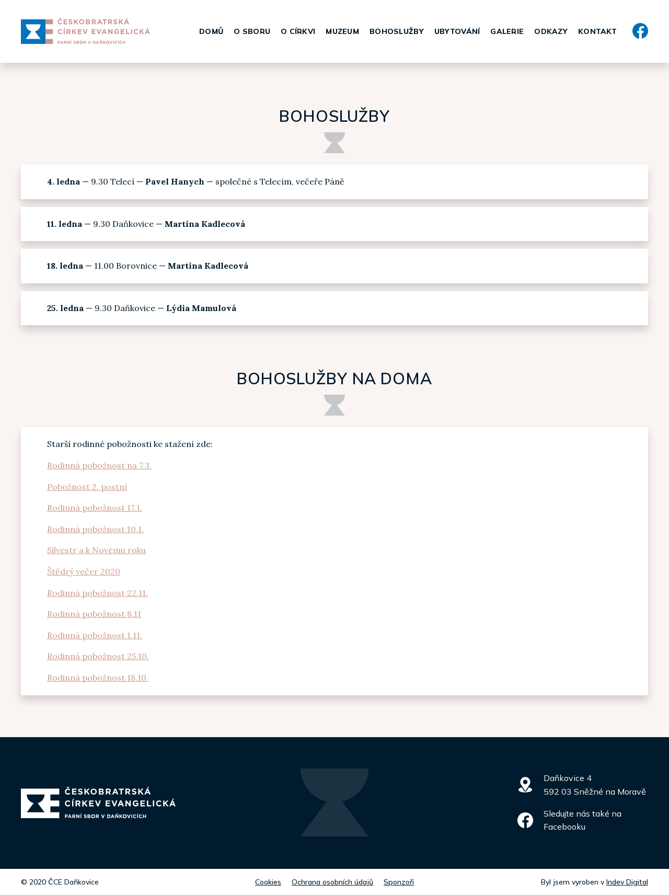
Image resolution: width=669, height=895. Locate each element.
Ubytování (457, 31)
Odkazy (551, 31)
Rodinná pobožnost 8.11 (94, 614)
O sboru (252, 31)
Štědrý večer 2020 (83, 571)
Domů (211, 31)
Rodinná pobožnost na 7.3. (99, 465)
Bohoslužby (397, 31)
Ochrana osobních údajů (332, 882)
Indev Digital (627, 882)
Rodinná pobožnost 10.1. (95, 529)
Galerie (507, 31)
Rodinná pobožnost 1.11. (94, 635)
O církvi (298, 31)
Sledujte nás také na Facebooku (582, 820)
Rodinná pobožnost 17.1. (94, 507)
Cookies (268, 882)
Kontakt (597, 31)
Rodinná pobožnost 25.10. (98, 656)
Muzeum (342, 31)
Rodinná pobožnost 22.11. (97, 593)
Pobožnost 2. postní (87, 486)
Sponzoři (399, 882)
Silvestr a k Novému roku (96, 550)
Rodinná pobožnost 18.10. (97, 677)
